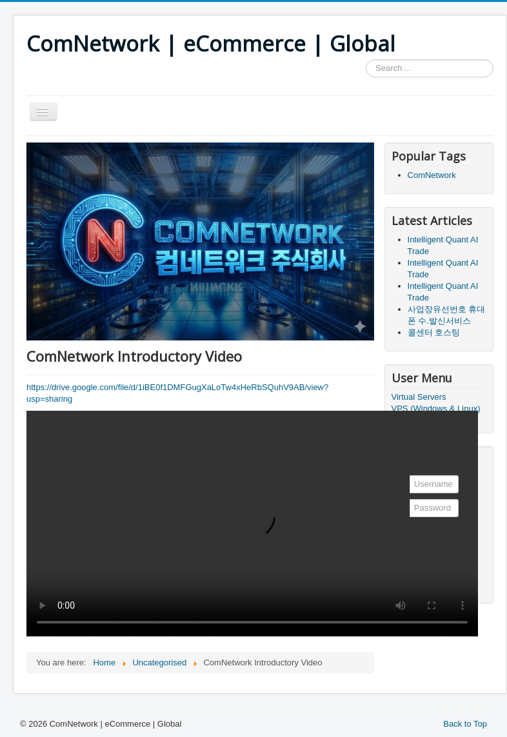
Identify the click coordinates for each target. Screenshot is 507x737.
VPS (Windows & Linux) (436, 408)
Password (406, 502)
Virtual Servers (419, 397)
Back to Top (465, 724)
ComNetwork (432, 175)
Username (406, 478)
